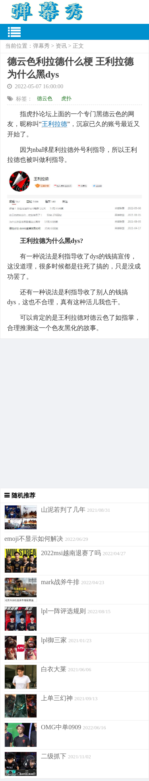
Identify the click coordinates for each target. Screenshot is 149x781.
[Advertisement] (74, 413)
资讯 (61, 46)
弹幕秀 (41, 46)
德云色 (44, 98)
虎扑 (66, 98)
